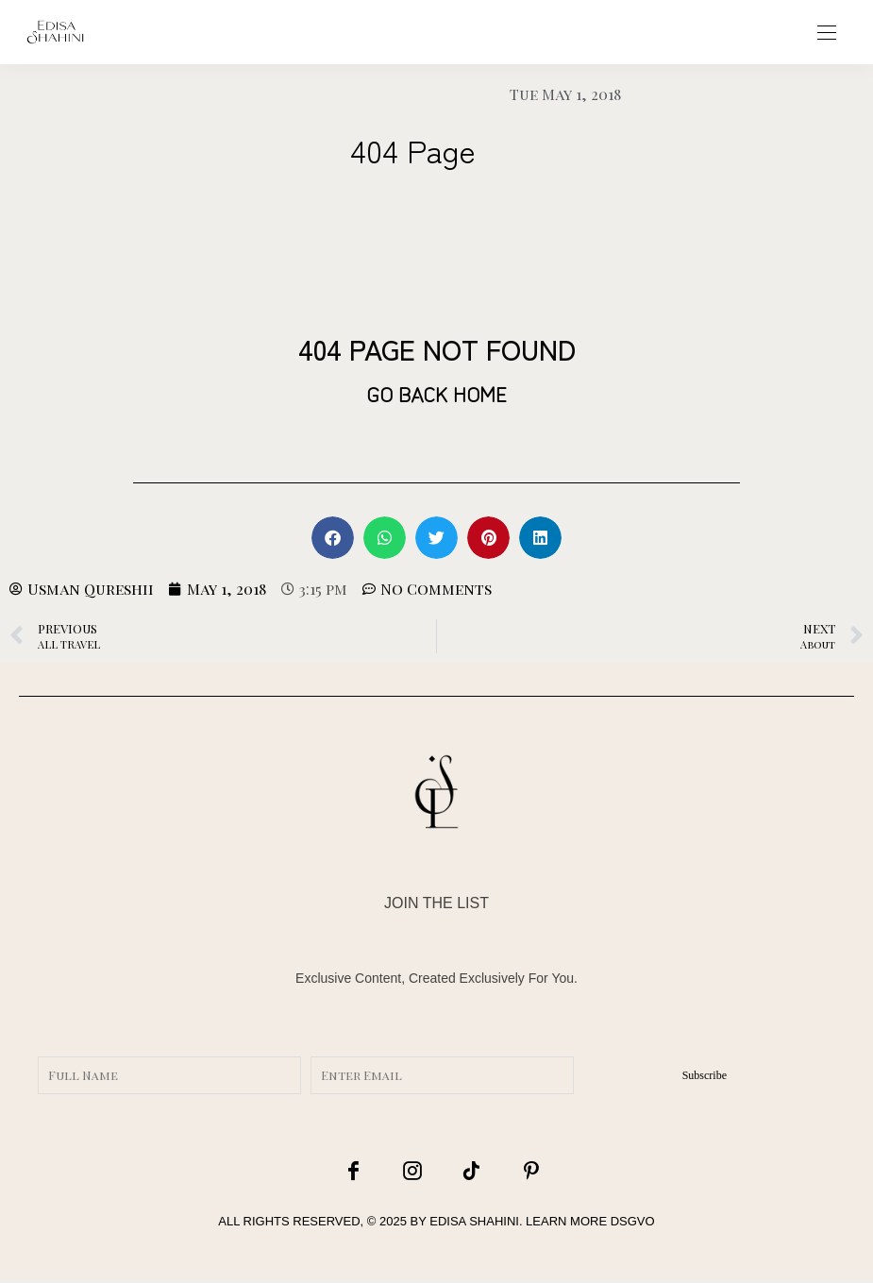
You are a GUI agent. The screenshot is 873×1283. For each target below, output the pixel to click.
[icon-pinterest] (511, 1171)
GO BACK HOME (436, 393)
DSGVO (633, 1224)
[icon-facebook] (361, 1171)
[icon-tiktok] (461, 1171)
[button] (332, 537)
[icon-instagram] (411, 1171)
